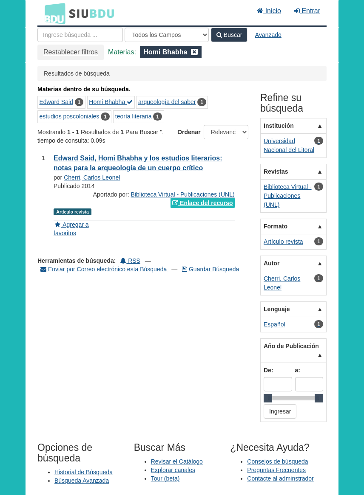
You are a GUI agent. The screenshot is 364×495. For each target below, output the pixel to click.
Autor (271, 263)
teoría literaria (133, 116)
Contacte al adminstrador (280, 478)
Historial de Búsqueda (83, 472)
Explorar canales (173, 470)
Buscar (229, 34)
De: (268, 370)
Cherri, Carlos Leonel (92, 177)
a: (297, 370)
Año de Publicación (291, 346)
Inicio (269, 10)
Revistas (276, 171)
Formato (275, 226)
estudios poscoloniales (70, 116)
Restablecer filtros (70, 52)
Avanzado (268, 34)
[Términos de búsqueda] (80, 35)
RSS (130, 260)
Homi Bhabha (111, 101)
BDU (53, 13)
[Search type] (167, 35)
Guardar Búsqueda (210, 269)
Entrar (307, 10)
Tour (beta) (165, 478)
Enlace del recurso (202, 203)
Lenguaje (277, 309)
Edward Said (56, 101)
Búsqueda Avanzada (81, 480)
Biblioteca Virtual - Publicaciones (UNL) (183, 194)
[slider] (268, 398)
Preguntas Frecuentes (276, 470)
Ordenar (188, 132)
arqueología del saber (167, 101)
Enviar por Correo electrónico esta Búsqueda (104, 269)
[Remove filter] (194, 52)
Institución (279, 125)
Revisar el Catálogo (177, 461)
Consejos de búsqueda (277, 461)
